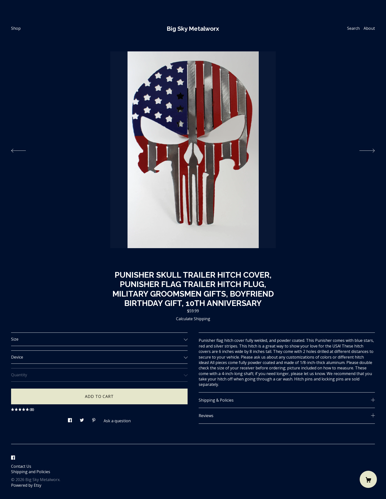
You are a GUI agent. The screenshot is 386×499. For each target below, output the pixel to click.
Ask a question (117, 420)
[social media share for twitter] (82, 418)
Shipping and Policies (30, 471)
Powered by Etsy (26, 485)
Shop (16, 28)
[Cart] (368, 479)
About (369, 28)
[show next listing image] (362, 149)
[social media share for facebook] (70, 418)
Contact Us (21, 466)
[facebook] (13, 458)
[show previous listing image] (23, 149)
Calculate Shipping (193, 318)
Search (353, 28)
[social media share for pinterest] (94, 418)
